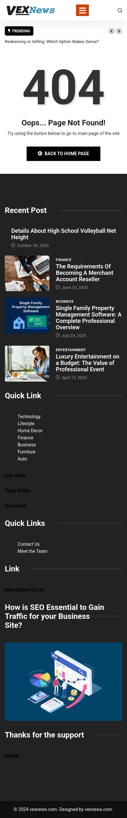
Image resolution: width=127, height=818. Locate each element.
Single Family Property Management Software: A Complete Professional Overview (89, 318)
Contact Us (29, 544)
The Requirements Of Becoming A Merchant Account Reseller (84, 273)
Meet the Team (32, 551)
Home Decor (30, 430)
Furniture (27, 451)
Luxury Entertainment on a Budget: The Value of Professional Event (87, 363)
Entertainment (71, 350)
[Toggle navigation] (82, 10)
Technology (29, 416)
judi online (15, 475)
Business (64, 301)
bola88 (12, 755)
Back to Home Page (63, 153)
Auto (22, 458)
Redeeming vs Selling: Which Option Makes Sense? (52, 41)
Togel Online (17, 490)
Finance (64, 260)
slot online (15, 505)
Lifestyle (26, 423)
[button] (111, 31)
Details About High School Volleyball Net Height (63, 233)
